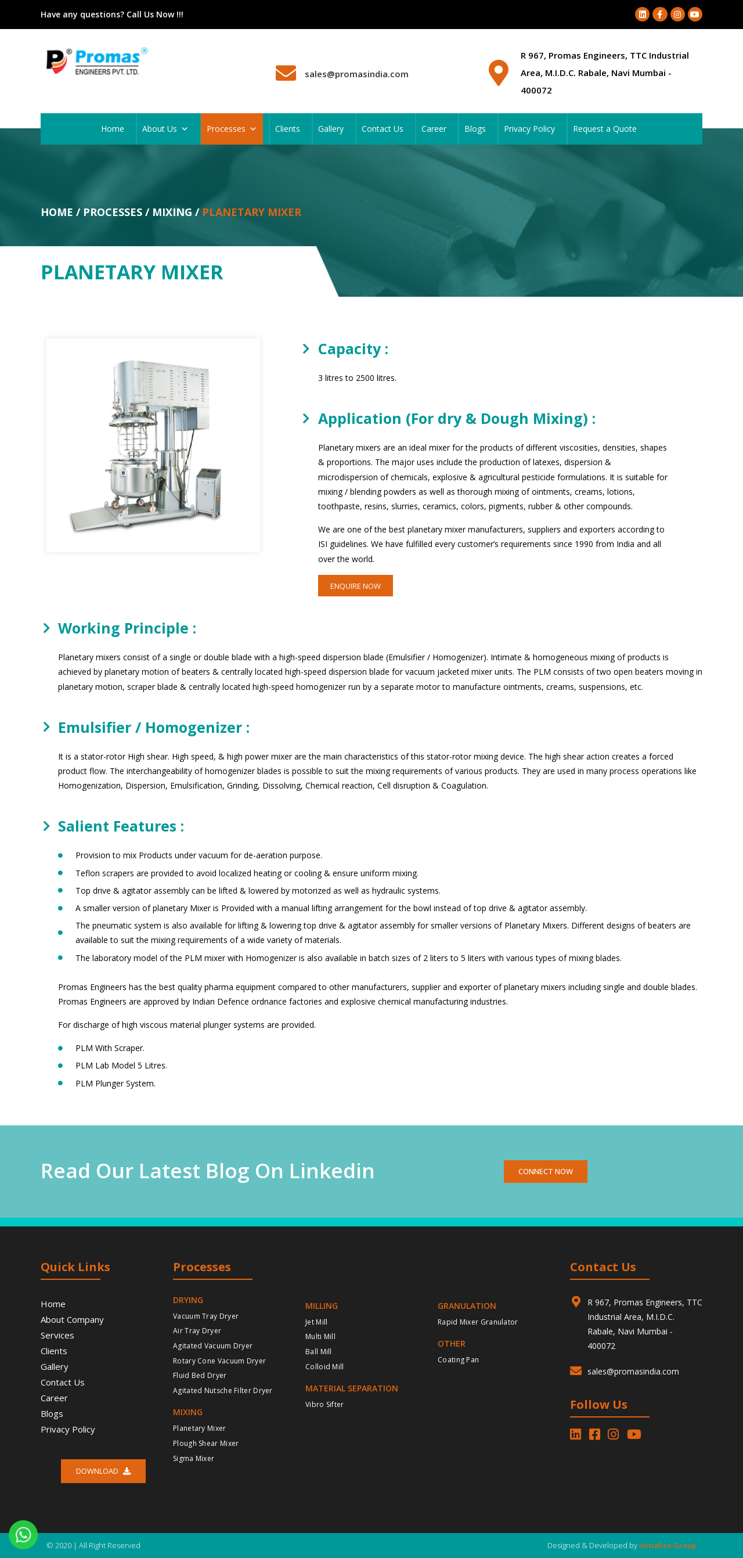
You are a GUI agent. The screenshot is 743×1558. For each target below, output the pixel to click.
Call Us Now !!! (155, 14)
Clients (287, 128)
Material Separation (351, 1388)
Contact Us (382, 128)
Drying (188, 1299)
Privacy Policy (529, 128)
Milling (321, 1305)
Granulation (467, 1305)
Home (112, 128)
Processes (232, 129)
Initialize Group (668, 1545)
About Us (165, 129)
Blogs (475, 128)
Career (433, 128)
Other (452, 1343)
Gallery (331, 128)
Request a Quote (605, 128)
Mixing (188, 1411)
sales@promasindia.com (357, 74)
